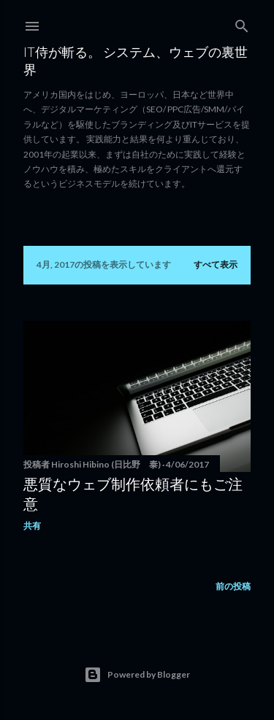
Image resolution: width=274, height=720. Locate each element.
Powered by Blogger (137, 675)
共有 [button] (32, 525)
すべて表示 (215, 264)
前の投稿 (233, 586)
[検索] (242, 23)
